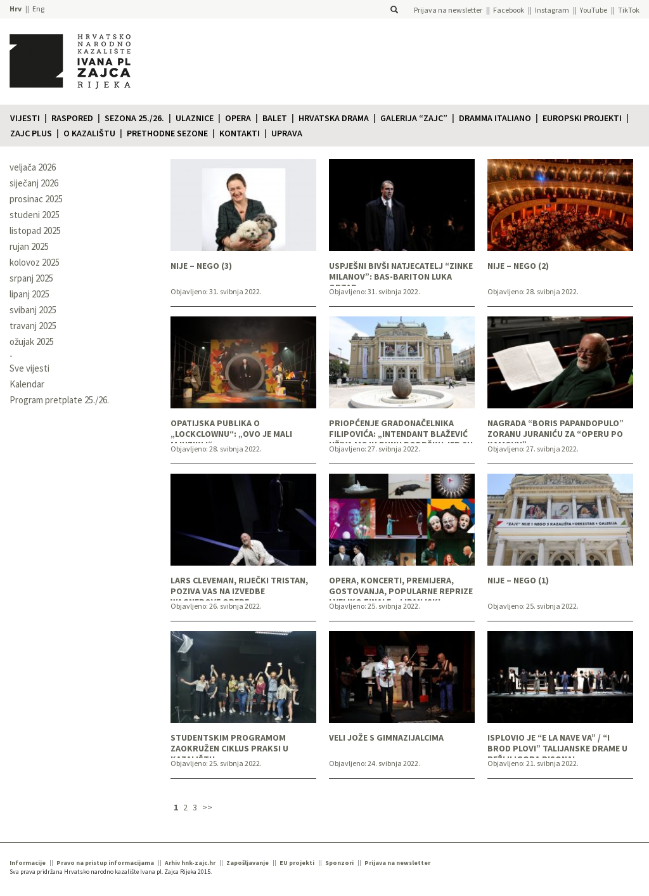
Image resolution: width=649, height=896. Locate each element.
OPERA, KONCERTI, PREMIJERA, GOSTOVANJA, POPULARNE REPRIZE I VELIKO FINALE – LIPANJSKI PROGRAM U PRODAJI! (401, 588)
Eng (38, 8)
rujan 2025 (29, 246)
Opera (238, 118)
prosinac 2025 (36, 199)
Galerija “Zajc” (413, 118)
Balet (274, 118)
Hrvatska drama (334, 118)
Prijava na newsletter (448, 10)
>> (207, 807)
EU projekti (297, 863)
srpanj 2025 (31, 278)
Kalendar (27, 384)
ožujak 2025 (32, 341)
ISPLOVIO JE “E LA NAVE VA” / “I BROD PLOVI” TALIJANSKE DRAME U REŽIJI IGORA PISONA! (557, 745)
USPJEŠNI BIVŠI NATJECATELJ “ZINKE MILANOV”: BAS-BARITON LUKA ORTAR (401, 273)
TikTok (628, 10)
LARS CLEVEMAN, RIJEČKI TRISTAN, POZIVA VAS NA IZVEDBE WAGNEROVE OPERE (239, 588)
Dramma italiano (495, 118)
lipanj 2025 (29, 294)
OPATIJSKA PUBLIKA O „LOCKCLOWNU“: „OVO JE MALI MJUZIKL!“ (231, 430)
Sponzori (339, 863)
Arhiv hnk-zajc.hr (190, 863)
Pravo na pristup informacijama (105, 863)
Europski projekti (582, 118)
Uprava (286, 133)
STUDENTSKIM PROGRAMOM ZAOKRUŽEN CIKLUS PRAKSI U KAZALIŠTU (229, 745)
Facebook (508, 10)
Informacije (28, 863)
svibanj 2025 (33, 310)
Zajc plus (31, 133)
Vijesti (25, 118)
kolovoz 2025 (35, 262)
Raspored (72, 118)
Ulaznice (195, 118)
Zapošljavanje (247, 863)
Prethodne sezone (167, 133)
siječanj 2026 (34, 183)
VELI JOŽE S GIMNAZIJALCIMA (386, 737)
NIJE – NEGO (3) (201, 266)
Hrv (16, 8)
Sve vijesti (29, 368)
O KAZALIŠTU (89, 133)
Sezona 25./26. (134, 118)
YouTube (593, 10)
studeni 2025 (35, 215)
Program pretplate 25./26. (59, 400)
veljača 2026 (33, 167)
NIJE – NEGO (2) (518, 266)
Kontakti (239, 133)
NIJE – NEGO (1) (518, 580)
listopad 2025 (35, 230)
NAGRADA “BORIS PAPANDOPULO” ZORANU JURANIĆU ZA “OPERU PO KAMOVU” (555, 430)
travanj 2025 (33, 326)
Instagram (552, 10)
